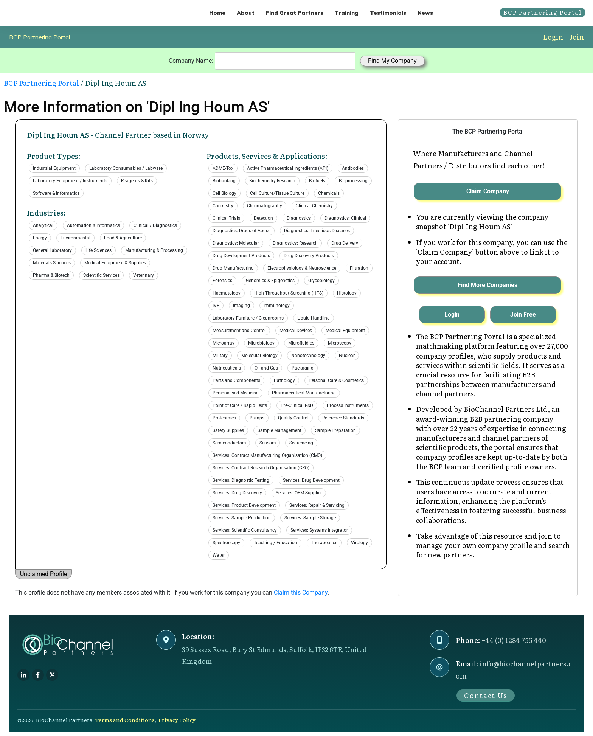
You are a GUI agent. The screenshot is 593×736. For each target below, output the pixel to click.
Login (553, 37)
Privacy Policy (177, 720)
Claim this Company (301, 592)
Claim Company (487, 191)
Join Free (523, 314)
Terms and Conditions (125, 720)
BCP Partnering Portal (39, 37)
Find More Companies (487, 285)
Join (576, 37)
